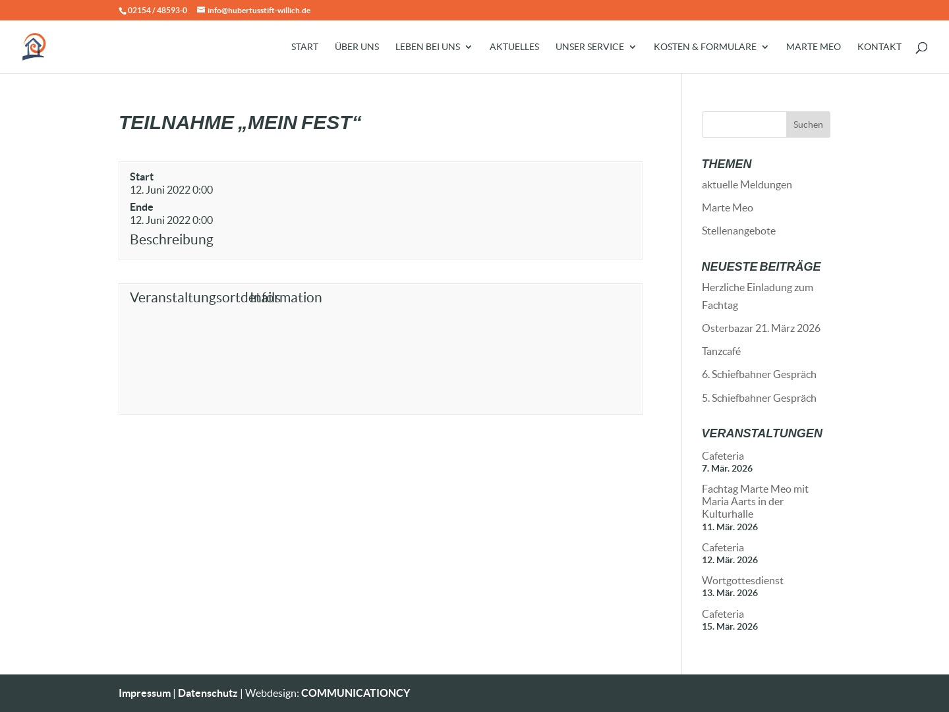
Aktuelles (514, 47)
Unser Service (590, 47)
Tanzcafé (721, 351)
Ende (142, 207)
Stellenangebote (739, 230)
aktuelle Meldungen (747, 184)
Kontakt (879, 47)
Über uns (357, 47)
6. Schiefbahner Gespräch (759, 374)
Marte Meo (813, 47)
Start (304, 47)
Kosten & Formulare (705, 47)
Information (286, 297)
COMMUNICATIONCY (355, 693)
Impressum (145, 693)
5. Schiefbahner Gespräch (759, 398)
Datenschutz (208, 693)
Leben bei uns (427, 47)
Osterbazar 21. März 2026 (761, 328)
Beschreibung (172, 239)
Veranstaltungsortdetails (187, 297)
